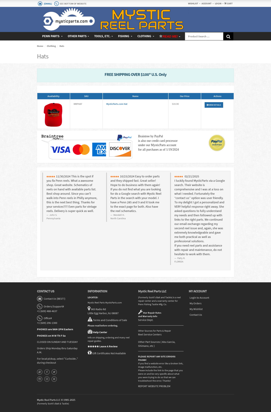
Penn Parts (51, 36)
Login (218, 3)
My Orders (196, 303)
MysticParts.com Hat (116, 103)
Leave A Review (108, 346)
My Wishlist (196, 309)
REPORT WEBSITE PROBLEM (154, 386)
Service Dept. (145, 320)
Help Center (100, 332)
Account (207, 3)
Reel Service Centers (150, 334)
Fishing (124, 36)
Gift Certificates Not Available (109, 353)
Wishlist (193, 3)
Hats (61, 46)
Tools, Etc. (102, 36)
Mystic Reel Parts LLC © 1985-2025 (56, 399)
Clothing (144, 36)
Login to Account (199, 297)
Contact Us (196, 314)
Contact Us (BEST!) (54, 298)
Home (40, 46)
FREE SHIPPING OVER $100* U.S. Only (136, 74)
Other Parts (77, 36)
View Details (214, 105)
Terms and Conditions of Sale (110, 320)
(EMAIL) (48, 3)
